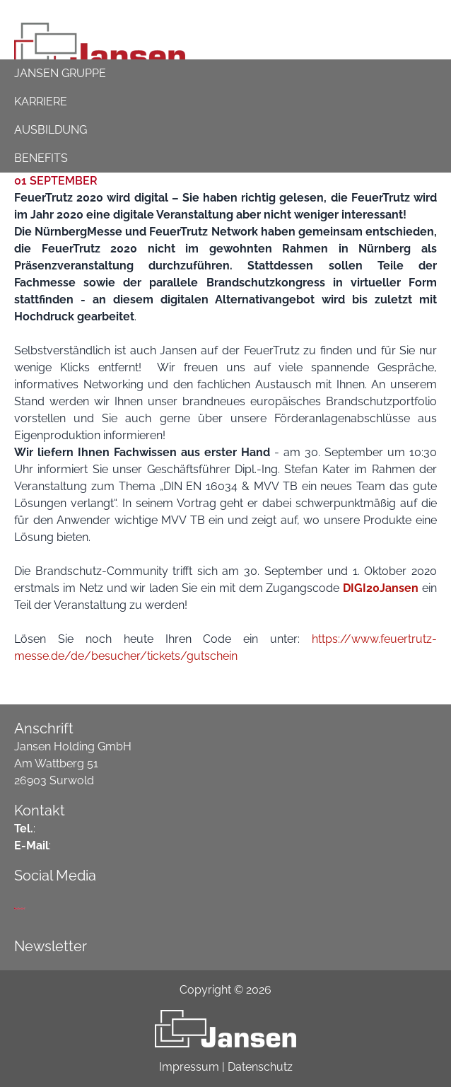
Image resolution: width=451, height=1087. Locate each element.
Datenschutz (260, 1067)
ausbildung (50, 129)
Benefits (41, 158)
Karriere (40, 101)
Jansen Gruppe (60, 73)
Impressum (189, 1067)
